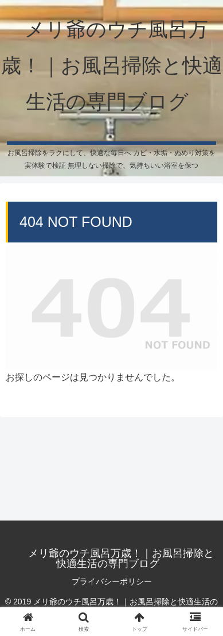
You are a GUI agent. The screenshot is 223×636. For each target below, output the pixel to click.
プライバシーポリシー (112, 581)
